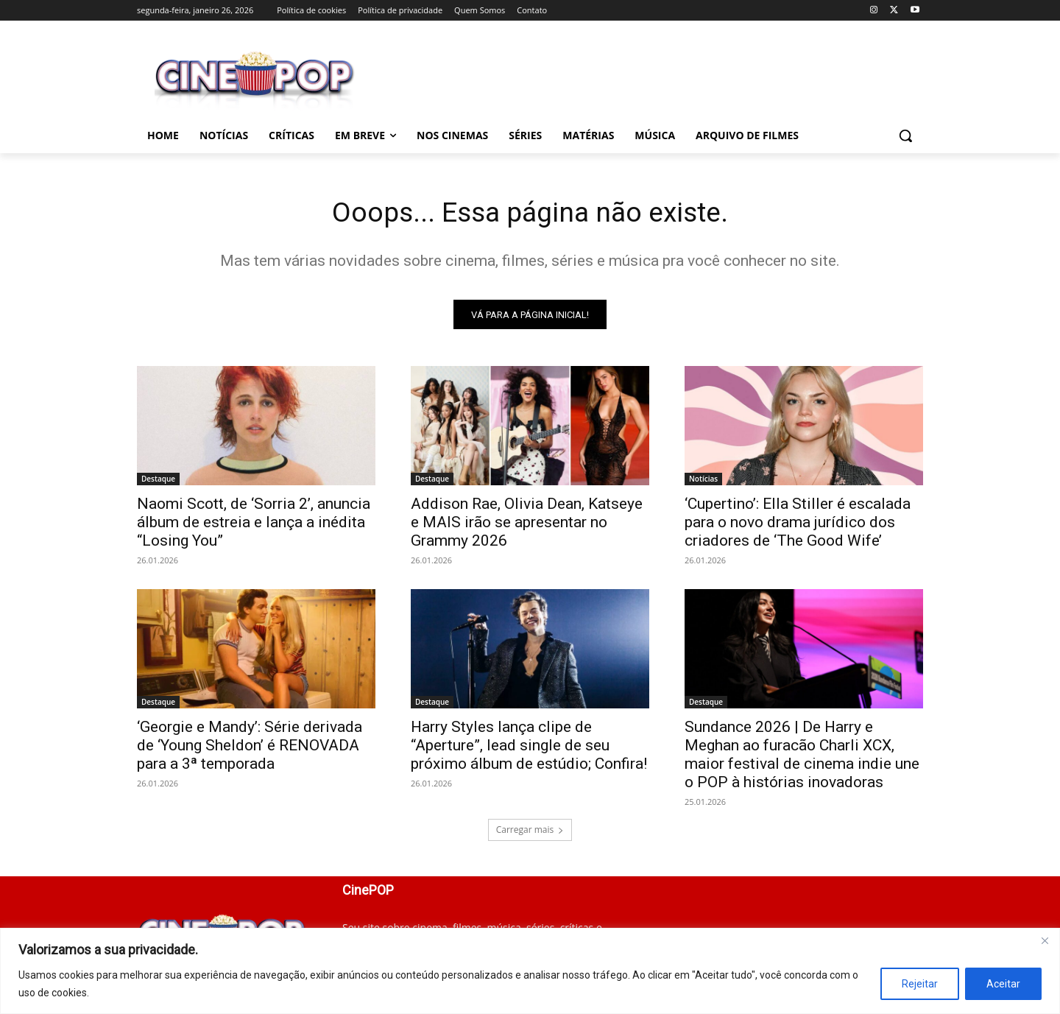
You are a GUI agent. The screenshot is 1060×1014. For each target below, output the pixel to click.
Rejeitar (920, 984)
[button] (905, 135)
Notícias (703, 481)
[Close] (1044, 940)
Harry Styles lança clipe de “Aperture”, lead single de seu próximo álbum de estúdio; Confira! (529, 748)
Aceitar (1003, 984)
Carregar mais (530, 832)
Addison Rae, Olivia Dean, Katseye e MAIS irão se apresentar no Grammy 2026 (527, 525)
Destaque (158, 481)
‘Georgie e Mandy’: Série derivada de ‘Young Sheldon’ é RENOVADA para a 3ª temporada (249, 748)
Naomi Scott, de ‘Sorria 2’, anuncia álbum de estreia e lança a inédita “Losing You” (253, 525)
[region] (530, 971)
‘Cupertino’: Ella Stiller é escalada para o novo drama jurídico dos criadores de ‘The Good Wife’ (798, 525)
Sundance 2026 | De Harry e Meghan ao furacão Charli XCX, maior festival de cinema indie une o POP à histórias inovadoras (802, 757)
